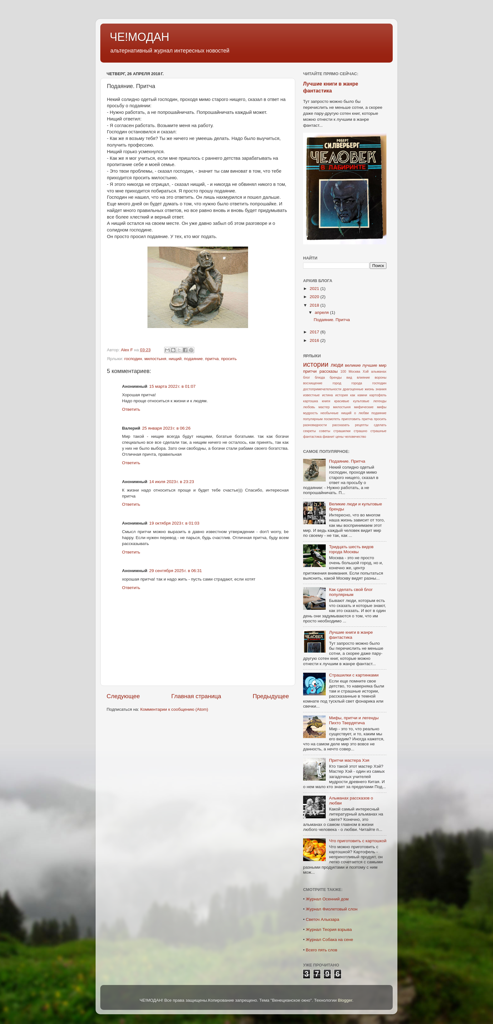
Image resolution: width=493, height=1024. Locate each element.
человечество (355, 436)
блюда (320, 377)
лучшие (369, 365)
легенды (379, 401)
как (352, 395)
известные (311, 395)
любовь (309, 407)
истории (316, 364)
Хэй (366, 371)
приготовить (351, 419)
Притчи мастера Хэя (349, 760)
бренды (335, 377)
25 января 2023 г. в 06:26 (166, 428)
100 (343, 371)
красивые (341, 401)
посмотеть (332, 419)
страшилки (342, 431)
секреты (309, 431)
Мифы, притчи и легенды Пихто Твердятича (354, 720)
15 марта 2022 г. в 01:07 (172, 386)
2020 (315, 296)
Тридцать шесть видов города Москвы (351, 549)
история (341, 395)
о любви (361, 413)
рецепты (361, 425)
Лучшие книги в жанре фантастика (351, 635)
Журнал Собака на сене (329, 939)
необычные (329, 413)
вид (349, 377)
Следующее (123, 696)
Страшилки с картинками (354, 675)
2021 (315, 288)
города (357, 383)
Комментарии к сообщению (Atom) (174, 709)
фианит (329, 436)
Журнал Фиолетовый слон (331, 909)
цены (339, 436)
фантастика (312, 436)
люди (337, 365)
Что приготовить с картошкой (357, 840)
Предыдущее (270, 696)
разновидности (315, 425)
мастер (324, 407)
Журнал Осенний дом (327, 899)
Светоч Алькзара (322, 919)
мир (382, 365)
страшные (378, 431)
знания (380, 389)
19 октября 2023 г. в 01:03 (174, 523)
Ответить (131, 409)
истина (327, 395)
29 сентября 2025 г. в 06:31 (175, 570)
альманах (378, 371)
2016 (315, 340)
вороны (380, 377)
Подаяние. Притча (332, 319)
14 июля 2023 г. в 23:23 (171, 481)
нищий (175, 358)
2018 (315, 305)
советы (324, 431)
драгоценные (353, 389)
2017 (315, 332)
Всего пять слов (321, 950)
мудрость (310, 413)
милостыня (155, 358)
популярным (313, 419)
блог (306, 377)
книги (326, 401)
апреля (322, 312)
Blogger (345, 1000)
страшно (360, 431)
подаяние (193, 358)
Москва (354, 371)
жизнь (369, 389)
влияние (363, 377)
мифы (381, 407)
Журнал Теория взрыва (329, 929)
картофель (377, 395)
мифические (364, 407)
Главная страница (196, 696)
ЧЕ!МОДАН (139, 37)
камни (362, 395)
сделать (380, 425)
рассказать (341, 425)
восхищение (312, 383)
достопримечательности (322, 389)
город (337, 383)
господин (133, 358)
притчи (310, 371)
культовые (361, 401)
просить (229, 358)
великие (353, 365)
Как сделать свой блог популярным (351, 592)
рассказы (328, 371)
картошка (310, 401)
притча (212, 358)
